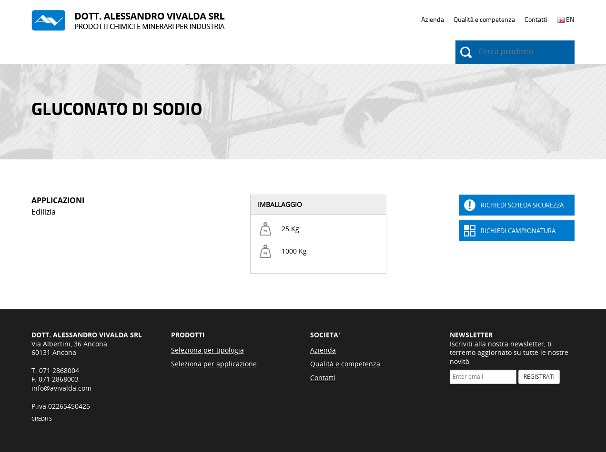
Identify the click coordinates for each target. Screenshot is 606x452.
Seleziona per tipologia (207, 349)
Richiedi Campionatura (518, 230)
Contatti (536, 19)
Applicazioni (105, 53)
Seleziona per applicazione (214, 363)
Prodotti (47, 53)
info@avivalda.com (61, 388)
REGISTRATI (539, 377)
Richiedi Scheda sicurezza (522, 205)
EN (566, 19)
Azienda (432, 19)
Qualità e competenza (484, 19)
